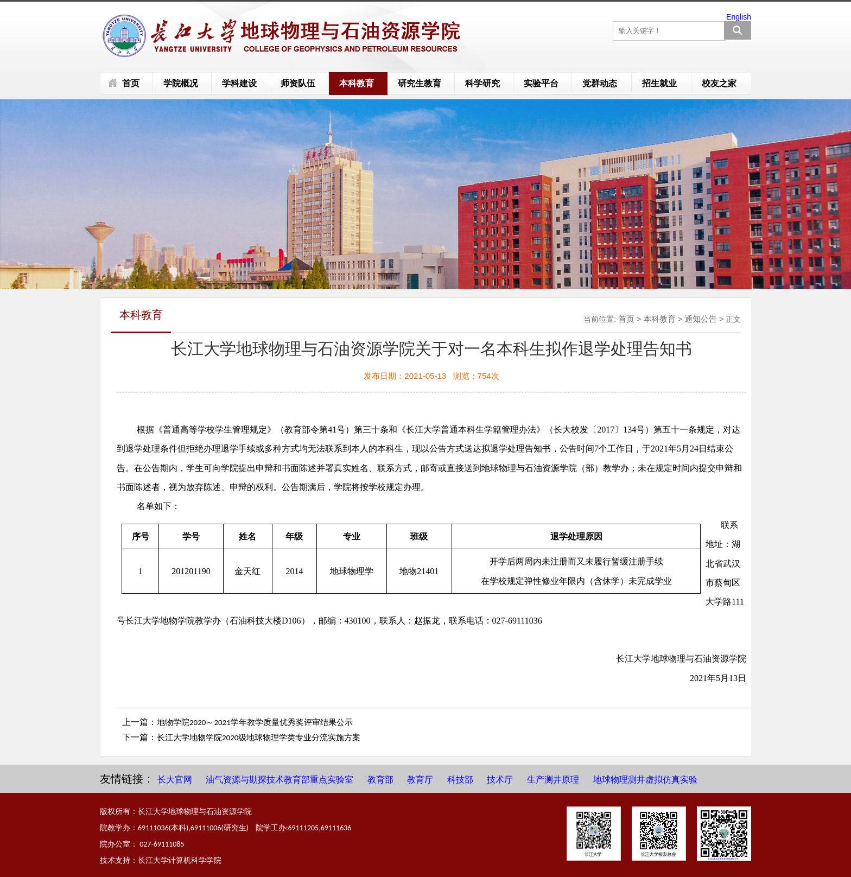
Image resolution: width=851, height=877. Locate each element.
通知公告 (700, 318)
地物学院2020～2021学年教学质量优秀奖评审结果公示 (255, 722)
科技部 (460, 779)
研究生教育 (419, 83)
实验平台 (541, 83)
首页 (130, 83)
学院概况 (180, 83)
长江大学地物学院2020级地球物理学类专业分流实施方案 (258, 737)
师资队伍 (298, 83)
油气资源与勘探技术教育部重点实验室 (279, 779)
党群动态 (599, 83)
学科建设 (239, 83)
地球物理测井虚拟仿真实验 (645, 779)
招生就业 (659, 83)
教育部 (380, 779)
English (738, 16)
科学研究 (482, 83)
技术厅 (500, 779)
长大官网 (174, 779)
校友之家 (719, 83)
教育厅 (420, 779)
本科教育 (356, 83)
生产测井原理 (553, 779)
